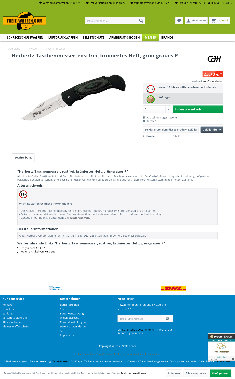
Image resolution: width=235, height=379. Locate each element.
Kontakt (7, 304)
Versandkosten (60, 361)
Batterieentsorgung (72, 313)
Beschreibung (23, 157)
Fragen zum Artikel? (31, 248)
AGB (62, 331)
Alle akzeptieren (196, 373)
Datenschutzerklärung (73, 326)
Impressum (67, 335)
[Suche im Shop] (115, 20)
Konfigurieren (220, 373)
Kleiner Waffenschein (16, 326)
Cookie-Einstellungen (73, 322)
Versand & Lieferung (15, 317)
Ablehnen (174, 373)
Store (63, 309)
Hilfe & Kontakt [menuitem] (219, 3)
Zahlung (8, 313)
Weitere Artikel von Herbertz (36, 251)
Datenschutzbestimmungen (139, 329)
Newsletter (9, 309)
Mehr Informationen (133, 373)
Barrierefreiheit (69, 304)
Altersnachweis (12, 322)
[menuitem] (59, 3)
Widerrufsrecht (69, 317)
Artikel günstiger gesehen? (161, 117)
